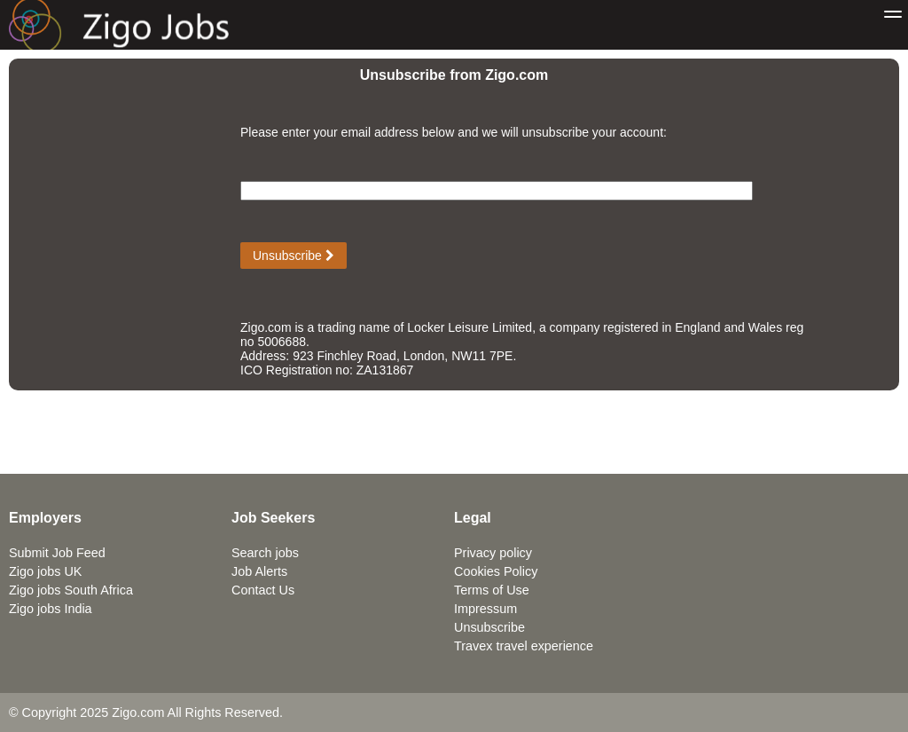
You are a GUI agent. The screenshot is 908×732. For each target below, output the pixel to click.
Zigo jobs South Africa (71, 590)
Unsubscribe (293, 255)
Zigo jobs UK (45, 571)
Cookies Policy (495, 571)
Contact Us (262, 590)
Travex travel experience (523, 646)
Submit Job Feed (57, 553)
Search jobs (265, 553)
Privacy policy (493, 553)
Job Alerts (259, 571)
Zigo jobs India (50, 609)
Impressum (485, 609)
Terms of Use (491, 590)
